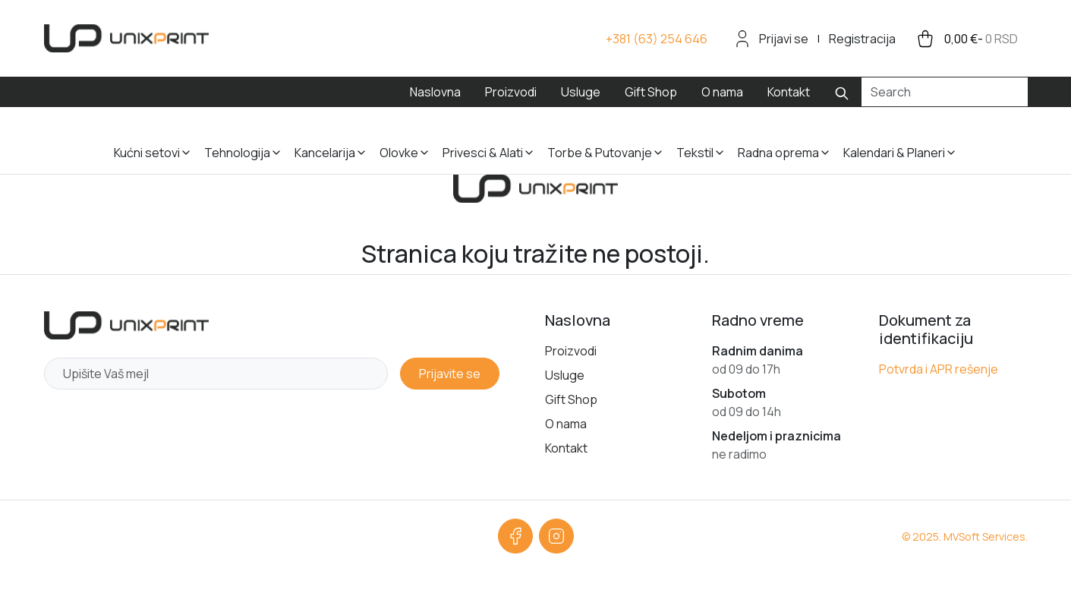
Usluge (564, 375)
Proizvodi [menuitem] (511, 92)
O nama (566, 423)
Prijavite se (449, 373)
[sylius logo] (126, 38)
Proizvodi (571, 350)
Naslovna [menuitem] (435, 92)
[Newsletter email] (216, 374)
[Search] (945, 92)
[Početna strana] (126, 325)
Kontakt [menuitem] (788, 92)
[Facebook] (515, 536)
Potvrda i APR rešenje (938, 369)
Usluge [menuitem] (580, 92)
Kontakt (566, 448)
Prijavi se (783, 38)
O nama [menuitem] (722, 92)
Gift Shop (571, 399)
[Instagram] (556, 536)
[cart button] (966, 38)
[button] (153, 140)
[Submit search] (842, 92)
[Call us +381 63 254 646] (656, 39)
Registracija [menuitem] (862, 38)
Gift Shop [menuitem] (651, 92)
